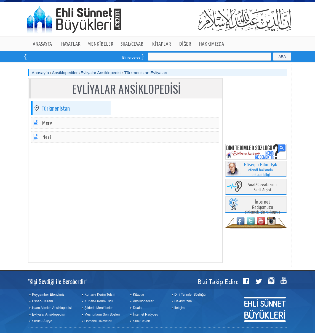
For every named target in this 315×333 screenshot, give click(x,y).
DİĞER (185, 43)
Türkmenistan (56, 108)
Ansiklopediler (65, 72)
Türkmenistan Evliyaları (145, 72)
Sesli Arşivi (262, 187)
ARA (282, 56)
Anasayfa (40, 72)
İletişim (179, 308)
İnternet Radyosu (145, 314)
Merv (47, 123)
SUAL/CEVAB (132, 43)
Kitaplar (138, 294)
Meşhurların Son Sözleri (102, 314)
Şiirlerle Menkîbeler (98, 308)
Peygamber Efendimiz (48, 294)
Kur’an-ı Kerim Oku (98, 301)
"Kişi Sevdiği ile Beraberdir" (57, 281)
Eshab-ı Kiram (42, 301)
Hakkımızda (183, 301)
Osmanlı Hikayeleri (98, 321)
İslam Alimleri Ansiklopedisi (51, 308)
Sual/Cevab (141, 321)
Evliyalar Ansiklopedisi (101, 72)
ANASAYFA (42, 43)
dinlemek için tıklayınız (263, 207)
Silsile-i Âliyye (42, 321)
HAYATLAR (71, 43)
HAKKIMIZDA (211, 43)
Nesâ (47, 137)
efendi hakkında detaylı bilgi (260, 170)
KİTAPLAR (161, 43)
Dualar (138, 308)
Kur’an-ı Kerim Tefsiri (99, 294)
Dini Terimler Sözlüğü (189, 294)
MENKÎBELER (100, 43)
